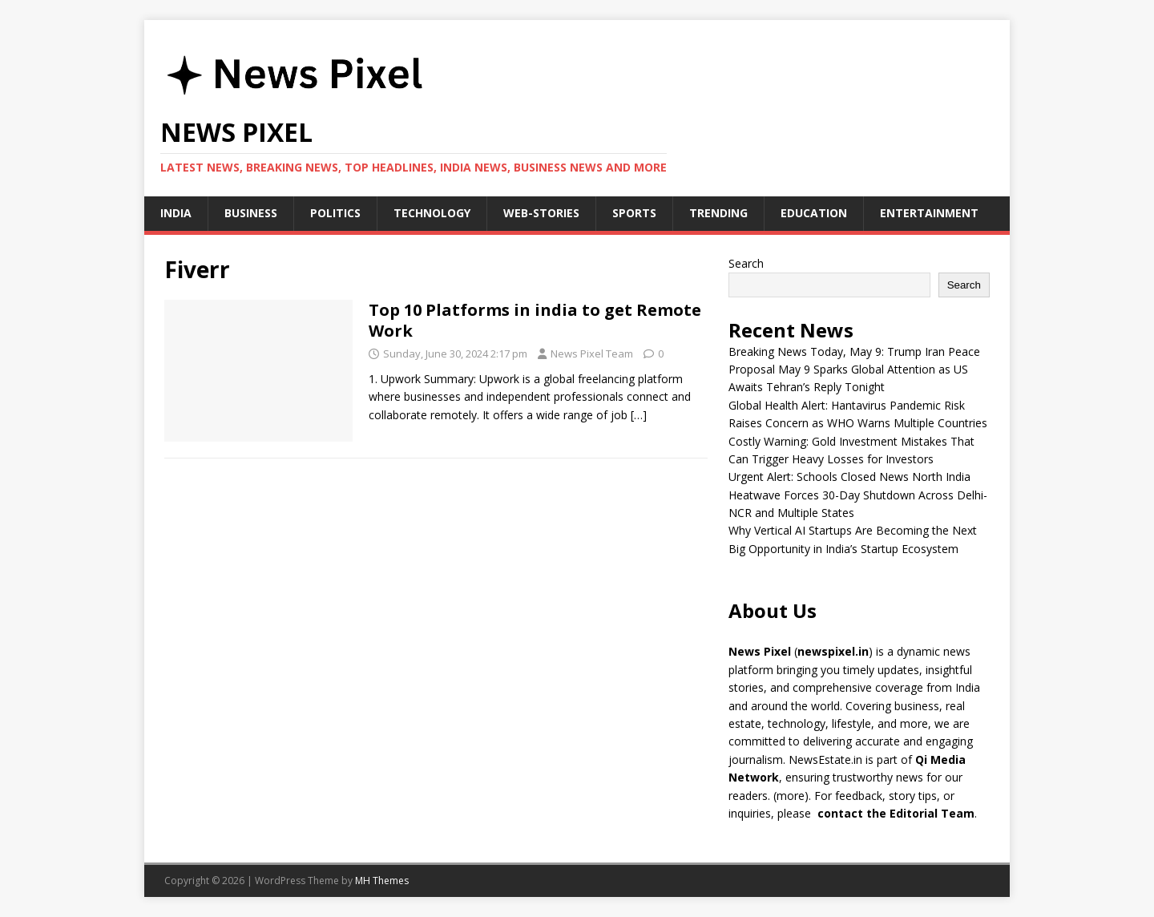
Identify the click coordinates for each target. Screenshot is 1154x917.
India (176, 212)
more (791, 795)
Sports (634, 212)
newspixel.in (833, 651)
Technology (431, 212)
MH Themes (382, 880)
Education (814, 212)
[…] (639, 414)
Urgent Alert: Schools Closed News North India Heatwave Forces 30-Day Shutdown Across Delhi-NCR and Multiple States (857, 494)
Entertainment (929, 212)
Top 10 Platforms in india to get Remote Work (535, 320)
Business (250, 212)
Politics (335, 212)
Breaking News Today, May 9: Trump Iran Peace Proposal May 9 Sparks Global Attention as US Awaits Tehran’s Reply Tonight (854, 369)
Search (746, 263)
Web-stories (541, 212)
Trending (718, 212)
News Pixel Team (592, 353)
